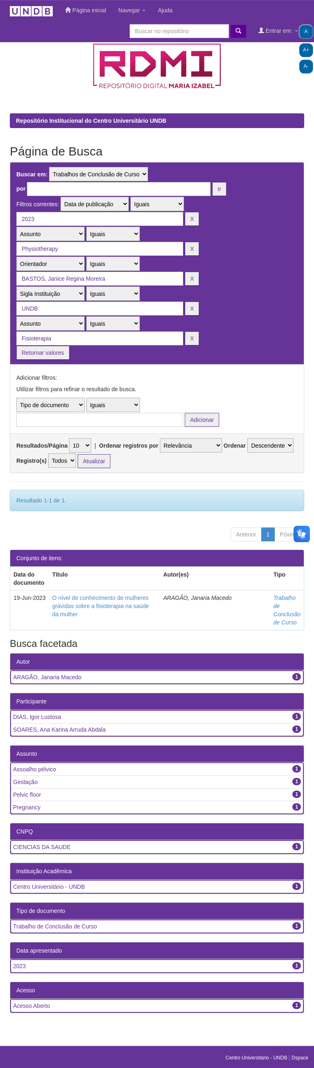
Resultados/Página (41, 445)
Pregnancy (26, 807)
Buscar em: (31, 174)
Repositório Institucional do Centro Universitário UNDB (91, 120)
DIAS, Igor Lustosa (37, 717)
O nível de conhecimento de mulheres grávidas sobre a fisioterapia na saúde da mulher (100, 606)
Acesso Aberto (31, 1006)
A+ (306, 50)
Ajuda (165, 10)
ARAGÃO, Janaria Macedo (47, 677)
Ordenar (235, 445)
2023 (19, 966)
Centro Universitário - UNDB (49, 886)
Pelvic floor (27, 794)
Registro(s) (31, 460)
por (21, 188)
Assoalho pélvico (34, 769)
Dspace (300, 1058)
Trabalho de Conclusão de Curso (55, 926)
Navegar (132, 10)
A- (306, 66)
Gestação (25, 782)
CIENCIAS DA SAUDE (42, 847)
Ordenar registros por (128, 445)
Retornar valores (43, 352)
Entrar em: (278, 30)
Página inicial (85, 10)
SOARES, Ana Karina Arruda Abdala (59, 729)
